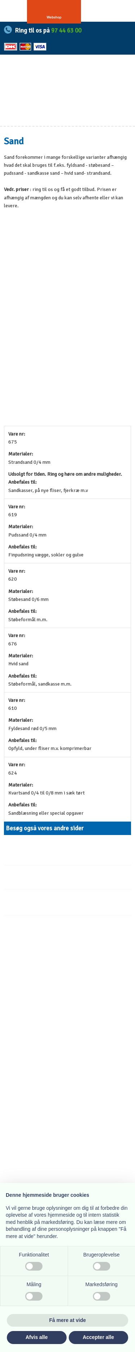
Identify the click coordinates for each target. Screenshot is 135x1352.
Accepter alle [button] (98, 1337)
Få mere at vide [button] (67, 1320)
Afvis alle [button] (37, 1337)
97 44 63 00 (66, 30)
